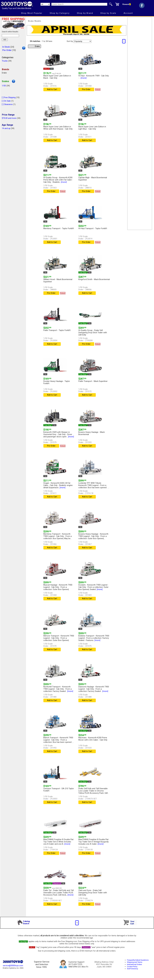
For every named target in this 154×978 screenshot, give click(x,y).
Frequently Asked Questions (138, 960)
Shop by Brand (85, 13)
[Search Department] (45, 4)
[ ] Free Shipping (9, 97)
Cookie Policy (132, 967)
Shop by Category (60, 13)
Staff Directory (132, 969)
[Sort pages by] (82, 41)
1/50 (4, 86)
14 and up (6, 128)
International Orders (134, 964)
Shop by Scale (108, 13)
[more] (83, 78)
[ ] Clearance (7, 104)
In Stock (6, 47)
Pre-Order (7, 50)
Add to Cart (52, 89)
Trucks (5, 61)
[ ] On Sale (6, 101)
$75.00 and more (9, 118)
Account (128, 13)
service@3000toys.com (13, 965)
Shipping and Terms (134, 962)
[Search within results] (10, 35)
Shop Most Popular (31, 13)
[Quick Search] (79, 4)
